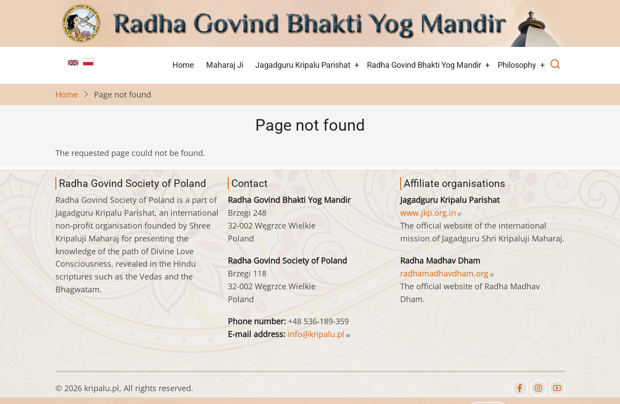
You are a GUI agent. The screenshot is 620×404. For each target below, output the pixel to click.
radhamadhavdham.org (447, 273)
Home (183, 65)
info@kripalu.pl (319, 334)
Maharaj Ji (224, 65)
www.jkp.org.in (431, 212)
